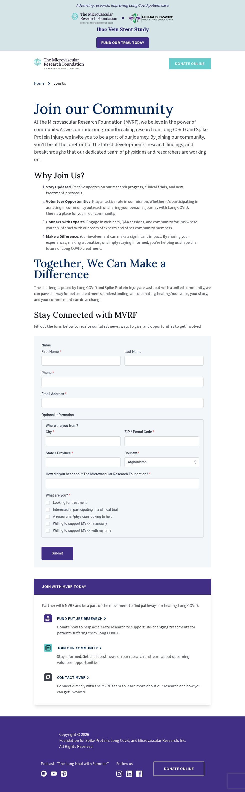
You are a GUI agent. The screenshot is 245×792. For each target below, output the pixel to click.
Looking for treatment (70, 503)
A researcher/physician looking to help (82, 517)
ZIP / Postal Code (139, 432)
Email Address (54, 394)
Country (131, 453)
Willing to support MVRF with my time (82, 530)
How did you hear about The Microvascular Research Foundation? (98, 474)
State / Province (59, 453)
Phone (48, 373)
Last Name (133, 352)
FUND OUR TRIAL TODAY (122, 42)
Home (39, 83)
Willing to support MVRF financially (80, 524)
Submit (57, 553)
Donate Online (190, 63)
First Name (51, 352)
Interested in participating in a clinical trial (85, 510)
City (50, 432)
